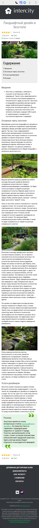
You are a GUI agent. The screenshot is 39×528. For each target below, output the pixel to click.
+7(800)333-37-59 (16, 2)
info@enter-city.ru (25, 506)
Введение (8, 68)
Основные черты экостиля (14, 72)
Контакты (19, 481)
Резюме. (8, 78)
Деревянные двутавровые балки (19, 468)
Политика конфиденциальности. (19, 522)
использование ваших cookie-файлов (19, 520)
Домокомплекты (19, 471)
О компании (19, 478)
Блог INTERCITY (19, 474)
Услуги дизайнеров (12, 75)
